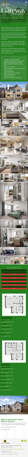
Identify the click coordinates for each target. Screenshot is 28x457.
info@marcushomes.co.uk (19, 449)
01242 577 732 (6, 449)
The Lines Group (14, 452)
